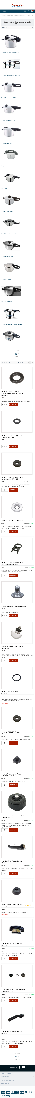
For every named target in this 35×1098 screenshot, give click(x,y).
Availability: (26, 398)
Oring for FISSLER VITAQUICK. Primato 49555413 (12, 436)
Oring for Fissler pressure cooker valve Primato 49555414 (12, 563)
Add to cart (13, 404)
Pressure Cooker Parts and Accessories (22, 15)
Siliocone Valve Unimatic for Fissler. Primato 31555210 (13, 816)
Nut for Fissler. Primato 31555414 (12, 521)
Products (8, 15)
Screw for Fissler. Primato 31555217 (13, 606)
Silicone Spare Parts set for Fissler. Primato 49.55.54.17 (13, 990)
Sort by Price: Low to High (9, 363)
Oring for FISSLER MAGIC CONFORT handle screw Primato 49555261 (12, 393)
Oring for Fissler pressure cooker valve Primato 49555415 (12, 478)
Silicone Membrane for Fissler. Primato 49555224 (11, 775)
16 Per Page (22, 363)
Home (3, 15)
